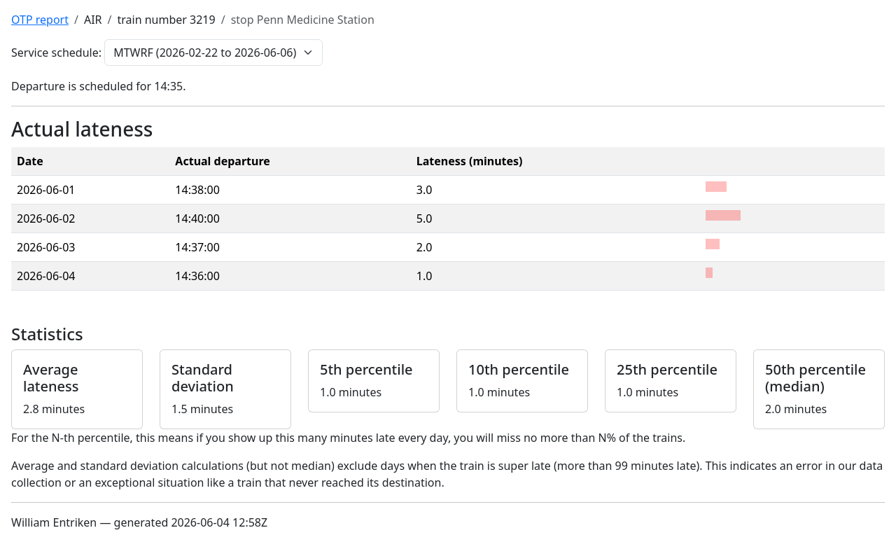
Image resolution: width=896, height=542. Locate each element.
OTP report (40, 19)
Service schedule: (56, 52)
